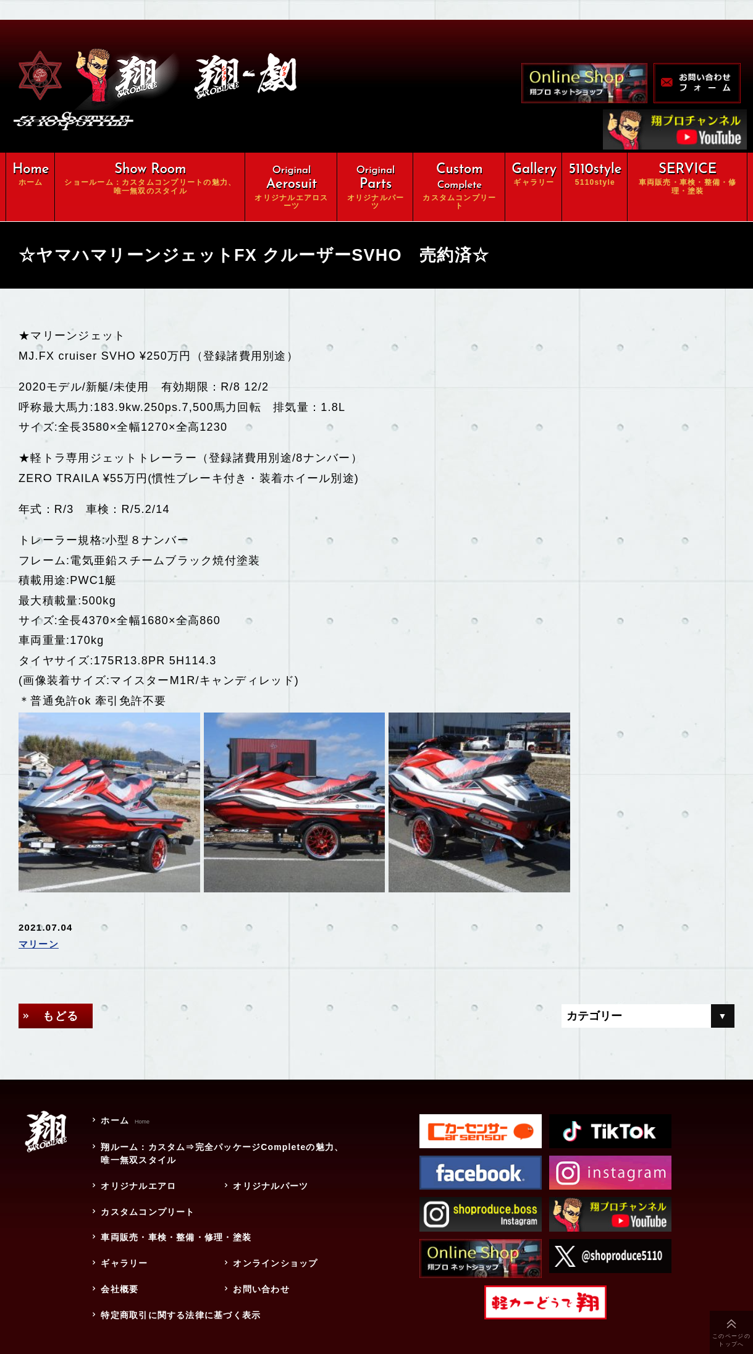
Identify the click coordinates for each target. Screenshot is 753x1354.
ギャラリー (123, 1256)
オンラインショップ (274, 1256)
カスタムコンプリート (147, 1206)
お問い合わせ (260, 1282)
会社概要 (119, 1282)
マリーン (39, 939)
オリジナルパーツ (270, 1180)
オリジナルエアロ (137, 1180)
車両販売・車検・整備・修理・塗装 (180, 1231)
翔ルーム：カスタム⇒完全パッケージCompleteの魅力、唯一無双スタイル (221, 1148)
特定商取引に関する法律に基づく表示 (180, 1307)
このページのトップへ (731, 1340)
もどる (61, 1011)
